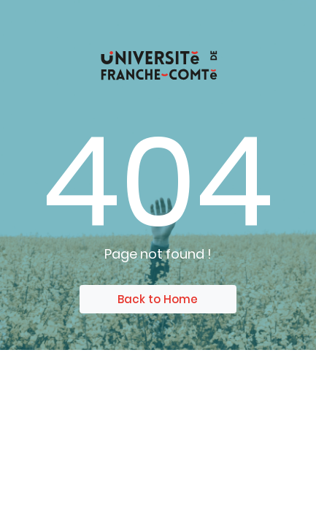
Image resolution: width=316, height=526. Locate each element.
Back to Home (157, 299)
